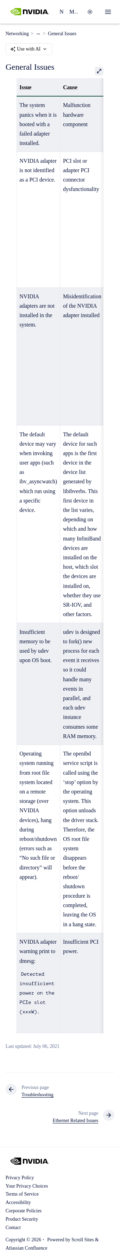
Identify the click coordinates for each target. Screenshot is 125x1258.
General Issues (62, 33)
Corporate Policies (24, 1210)
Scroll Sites (83, 1239)
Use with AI (29, 49)
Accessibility (18, 1202)
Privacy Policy (20, 1177)
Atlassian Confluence (26, 1248)
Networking (61, 12)
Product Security (22, 1219)
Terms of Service (22, 1194)
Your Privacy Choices (27, 1186)
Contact (13, 1227)
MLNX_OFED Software (73, 12)
